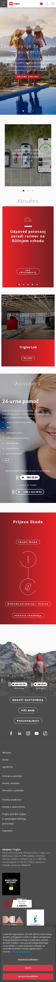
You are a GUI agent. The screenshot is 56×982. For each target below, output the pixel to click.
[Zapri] (52, 930)
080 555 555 (18, 684)
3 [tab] (32, 111)
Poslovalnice (28, 720)
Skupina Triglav (11, 849)
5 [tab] (37, 284)
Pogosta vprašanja (28, 615)
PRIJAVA (52, 4)
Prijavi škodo (28, 542)
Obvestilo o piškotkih (13, 790)
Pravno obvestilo (11, 783)
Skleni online (28, 76)
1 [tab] (23, 111)
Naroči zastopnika (28, 700)
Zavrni (28, 967)
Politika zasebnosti (12, 799)
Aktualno (6, 752)
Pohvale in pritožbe (12, 776)
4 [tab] (32, 284)
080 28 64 (39, 684)
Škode (5, 759)
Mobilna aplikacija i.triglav (28, 604)
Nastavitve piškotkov (28, 959)
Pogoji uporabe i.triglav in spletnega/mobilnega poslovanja (14, 819)
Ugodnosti (7, 766)
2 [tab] (28, 111)
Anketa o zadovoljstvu (13, 806)
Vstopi (28, 358)
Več (7, 460)
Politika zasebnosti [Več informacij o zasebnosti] (20, 951)
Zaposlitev (7, 830)
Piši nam (28, 710)
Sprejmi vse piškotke (28, 976)
